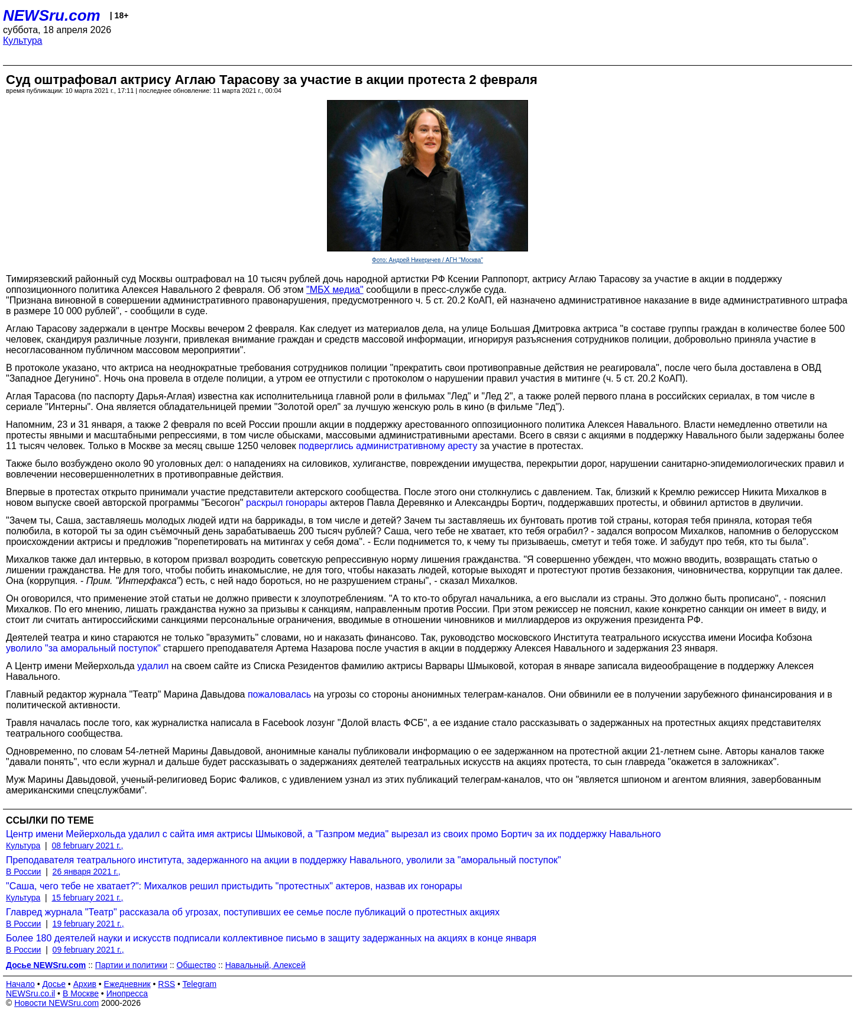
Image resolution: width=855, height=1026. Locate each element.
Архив (84, 984)
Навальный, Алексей (265, 965)
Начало (20, 984)
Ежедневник (127, 984)
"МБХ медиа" (335, 290)
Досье (54, 984)
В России (23, 871)
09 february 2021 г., (88, 949)
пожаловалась (279, 694)
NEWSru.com (52, 15)
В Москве (81, 993)
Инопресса (127, 993)
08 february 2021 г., (87, 845)
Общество (196, 965)
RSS (166, 984)
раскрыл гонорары (286, 503)
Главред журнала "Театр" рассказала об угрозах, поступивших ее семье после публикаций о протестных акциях (253, 912)
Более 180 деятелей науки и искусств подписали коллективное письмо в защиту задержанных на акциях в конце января (271, 938)
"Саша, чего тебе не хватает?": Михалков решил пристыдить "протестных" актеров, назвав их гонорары (234, 886)
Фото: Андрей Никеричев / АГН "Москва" (427, 260)
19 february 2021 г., (88, 923)
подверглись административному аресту (388, 446)
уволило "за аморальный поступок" (83, 648)
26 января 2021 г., (87, 871)
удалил (153, 666)
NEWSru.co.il (30, 993)
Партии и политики (131, 965)
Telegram (200, 984)
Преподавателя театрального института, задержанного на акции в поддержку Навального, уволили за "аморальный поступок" (283, 860)
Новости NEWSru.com (56, 1003)
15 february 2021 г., (87, 897)
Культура (23, 41)
